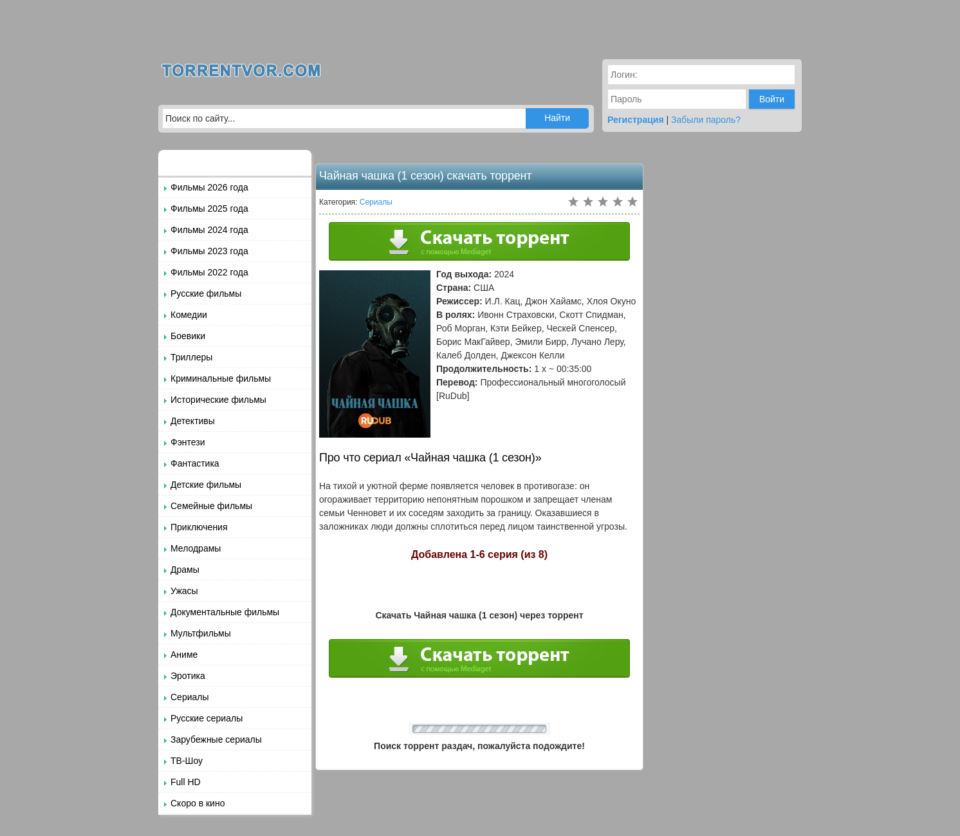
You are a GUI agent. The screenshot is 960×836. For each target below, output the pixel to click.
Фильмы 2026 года (209, 187)
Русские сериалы (207, 718)
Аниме (184, 654)
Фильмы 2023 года (209, 251)
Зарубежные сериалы (216, 739)
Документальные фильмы (225, 612)
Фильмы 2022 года (209, 272)
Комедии (189, 315)
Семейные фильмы (211, 506)
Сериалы (190, 697)
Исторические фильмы (218, 400)
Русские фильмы (206, 293)
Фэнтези (188, 442)
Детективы (193, 421)
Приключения (199, 527)
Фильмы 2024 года (209, 230)
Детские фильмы (206, 484)
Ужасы (184, 591)
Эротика (188, 676)
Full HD (186, 782)
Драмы (185, 569)
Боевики (188, 336)
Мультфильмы (201, 633)
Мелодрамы (196, 548)
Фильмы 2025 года (209, 208)
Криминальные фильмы (221, 378)
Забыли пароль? (706, 120)
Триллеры (191, 357)
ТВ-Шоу (187, 761)
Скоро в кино (198, 803)
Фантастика (195, 463)
